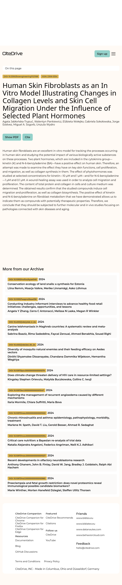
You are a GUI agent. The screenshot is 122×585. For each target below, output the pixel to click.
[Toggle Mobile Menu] (113, 53)
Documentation (24, 540)
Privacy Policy (52, 561)
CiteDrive (51, 534)
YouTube (51, 540)
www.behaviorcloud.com (90, 535)
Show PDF (12, 137)
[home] (12, 54)
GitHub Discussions (26, 551)
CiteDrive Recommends (59, 517)
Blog (18, 546)
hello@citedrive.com (88, 548)
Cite (27, 137)
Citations (51, 523)
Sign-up (102, 53)
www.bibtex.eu (84, 518)
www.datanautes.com (88, 529)
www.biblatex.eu (85, 523)
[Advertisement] (61, 23)
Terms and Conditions (27, 561)
